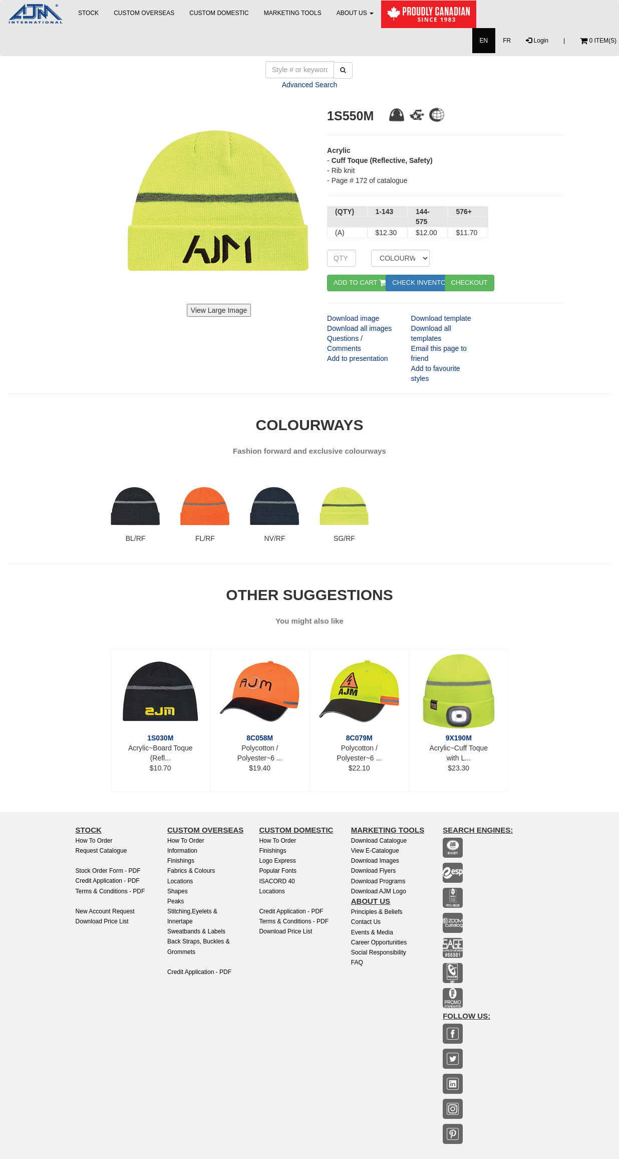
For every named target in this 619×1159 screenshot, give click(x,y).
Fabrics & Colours (191, 870)
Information (182, 850)
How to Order (94, 840)
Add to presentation (357, 358)
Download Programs (378, 881)
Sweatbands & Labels (196, 931)
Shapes (177, 891)
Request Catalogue (101, 850)
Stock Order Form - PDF (108, 870)
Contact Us (366, 921)
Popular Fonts (277, 870)
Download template (441, 318)
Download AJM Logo (378, 891)
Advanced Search (310, 85)
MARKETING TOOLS (293, 13)
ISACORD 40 (276, 881)
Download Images (375, 860)
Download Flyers (373, 870)
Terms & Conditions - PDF (110, 891)
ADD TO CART (360, 282)
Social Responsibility (378, 952)
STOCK (88, 13)
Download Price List (102, 921)
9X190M (459, 738)
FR (507, 40)
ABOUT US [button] (355, 13)
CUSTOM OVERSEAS (144, 13)
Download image (353, 318)
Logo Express (277, 860)
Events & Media (372, 932)
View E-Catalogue (375, 850)
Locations (180, 881)
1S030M (160, 738)
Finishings (180, 860)
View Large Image (219, 310)
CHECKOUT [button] (469, 282)
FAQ (357, 962)
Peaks (175, 901)
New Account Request (105, 911)
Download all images (359, 328)
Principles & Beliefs (377, 911)
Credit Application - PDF (108, 880)
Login (537, 40)
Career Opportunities (379, 942)
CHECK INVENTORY (423, 282)
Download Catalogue (379, 840)
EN (484, 40)
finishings (272, 850)
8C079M (359, 738)
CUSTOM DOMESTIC (218, 13)
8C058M (259, 738)
